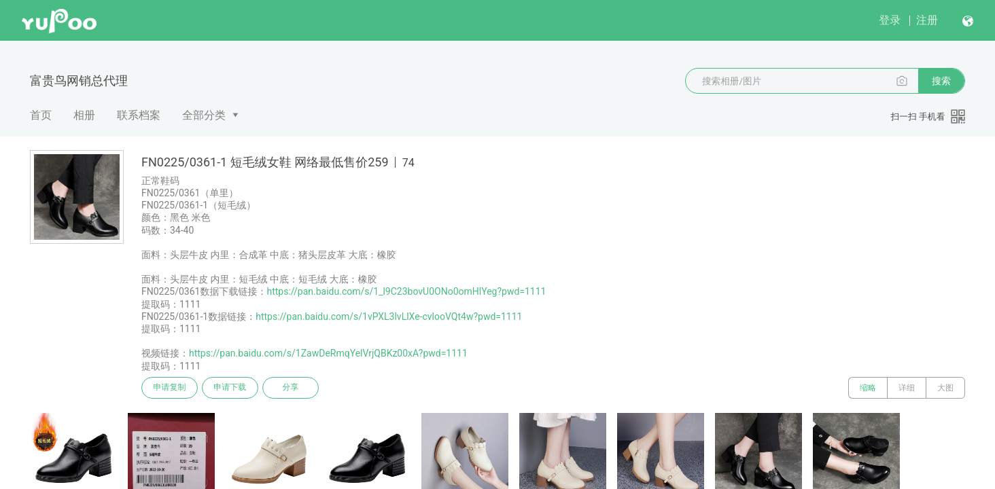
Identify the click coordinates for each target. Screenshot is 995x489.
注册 (927, 20)
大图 (945, 388)
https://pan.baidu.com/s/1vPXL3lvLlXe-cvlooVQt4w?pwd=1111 (389, 316)
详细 (906, 388)
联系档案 (138, 115)
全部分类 (204, 115)
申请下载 (231, 388)
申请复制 (170, 388)
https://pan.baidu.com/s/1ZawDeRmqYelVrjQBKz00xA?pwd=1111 (328, 353)
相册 (84, 115)
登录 (890, 20)
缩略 (868, 388)
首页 (41, 115)
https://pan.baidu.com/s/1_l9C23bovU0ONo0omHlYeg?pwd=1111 (406, 291)
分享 (292, 388)
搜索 (941, 80)
